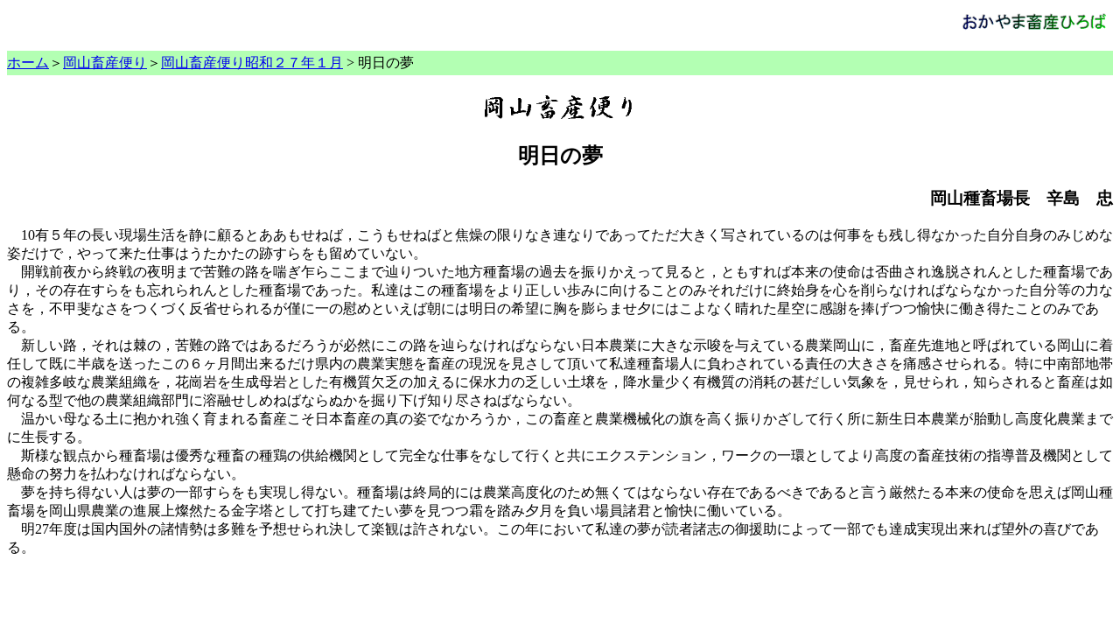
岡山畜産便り (105, 62)
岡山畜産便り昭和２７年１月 (252, 62)
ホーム (28, 62)
